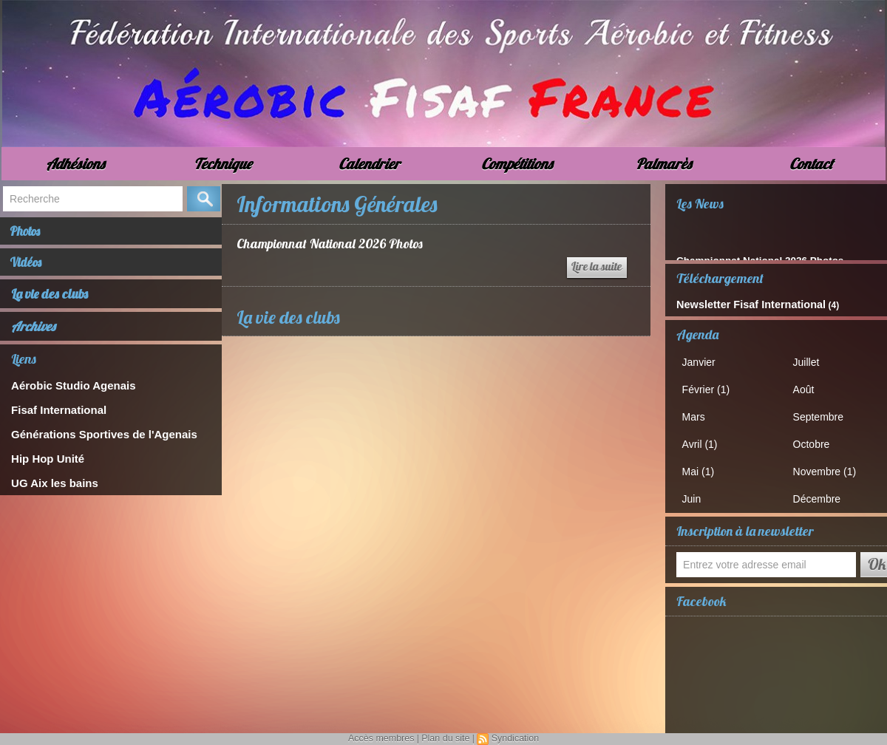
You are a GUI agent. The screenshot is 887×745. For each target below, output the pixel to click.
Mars (698, 412)
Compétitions (516, 163)
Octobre (815, 439)
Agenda (697, 332)
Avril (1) (704, 439)
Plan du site (445, 738)
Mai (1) (702, 465)
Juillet (810, 360)
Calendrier (369, 163)
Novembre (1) (827, 465)
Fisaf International (52, 416)
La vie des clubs (50, 302)
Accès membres (383, 738)
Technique (222, 163)
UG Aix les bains (48, 485)
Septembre (822, 412)
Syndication (513, 738)
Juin (696, 491)
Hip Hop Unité (43, 462)
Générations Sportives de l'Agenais (91, 439)
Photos (32, 233)
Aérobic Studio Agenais (65, 393)
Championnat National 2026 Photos (331, 243)
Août (808, 386)
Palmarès (663, 163)
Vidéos (32, 268)
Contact (811, 163)
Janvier (702, 360)
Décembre (820, 491)
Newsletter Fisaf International (738, 304)
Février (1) (709, 386)
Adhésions (75, 163)
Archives (33, 335)
